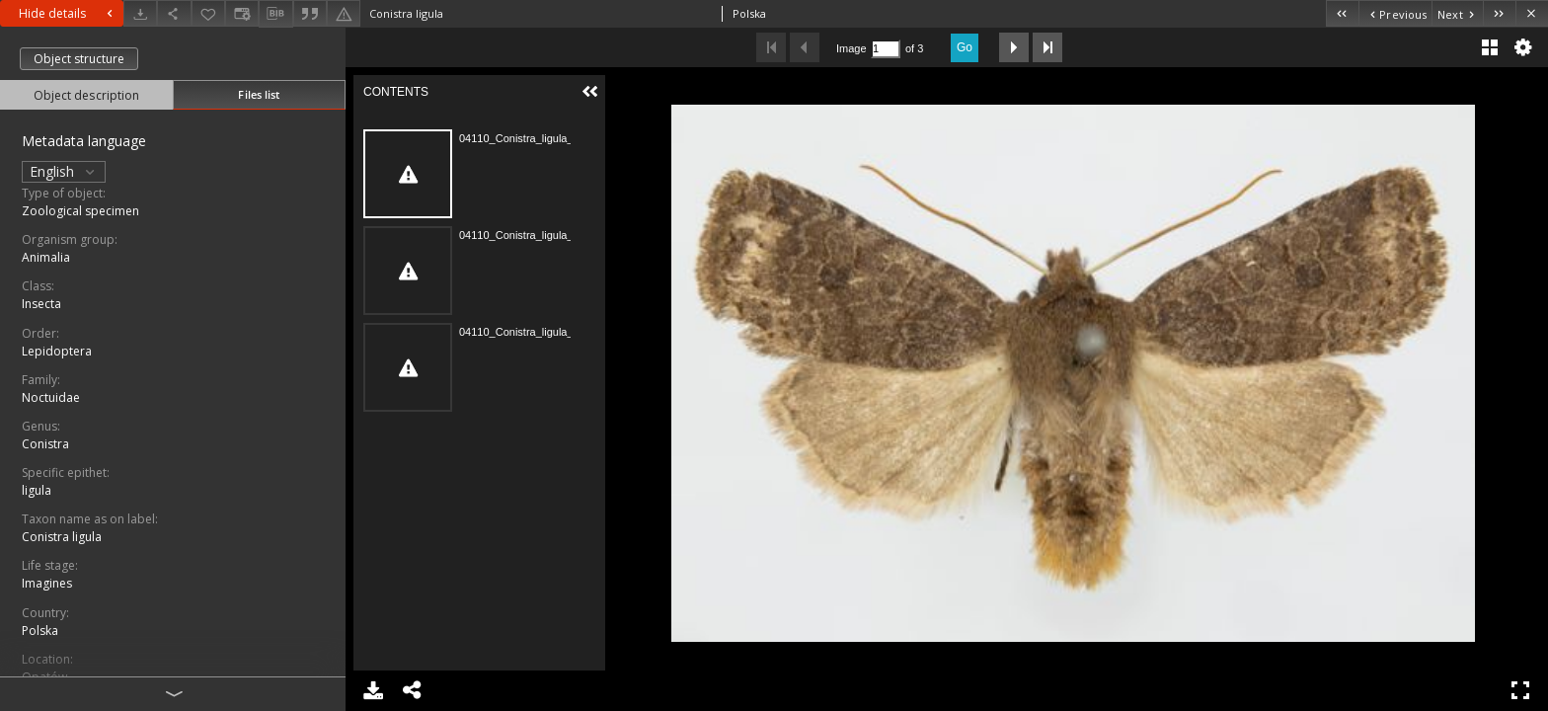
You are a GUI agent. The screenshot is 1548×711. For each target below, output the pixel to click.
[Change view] (242, 13)
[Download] (140, 13)
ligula (36, 490)
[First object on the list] (1342, 13)
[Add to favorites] (208, 13)
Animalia (46, 257)
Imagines (47, 583)
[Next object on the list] (1457, 13)
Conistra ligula (62, 536)
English (64, 171)
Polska (40, 630)
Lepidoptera (57, 351)
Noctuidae (51, 397)
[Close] (1531, 13)
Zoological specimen (80, 210)
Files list (258, 94)
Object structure (79, 58)
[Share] (174, 13)
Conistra (45, 443)
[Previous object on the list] (1395, 13)
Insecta (41, 303)
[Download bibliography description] (275, 14)
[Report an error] (343, 13)
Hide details (68, 13)
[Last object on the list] (1499, 13)
